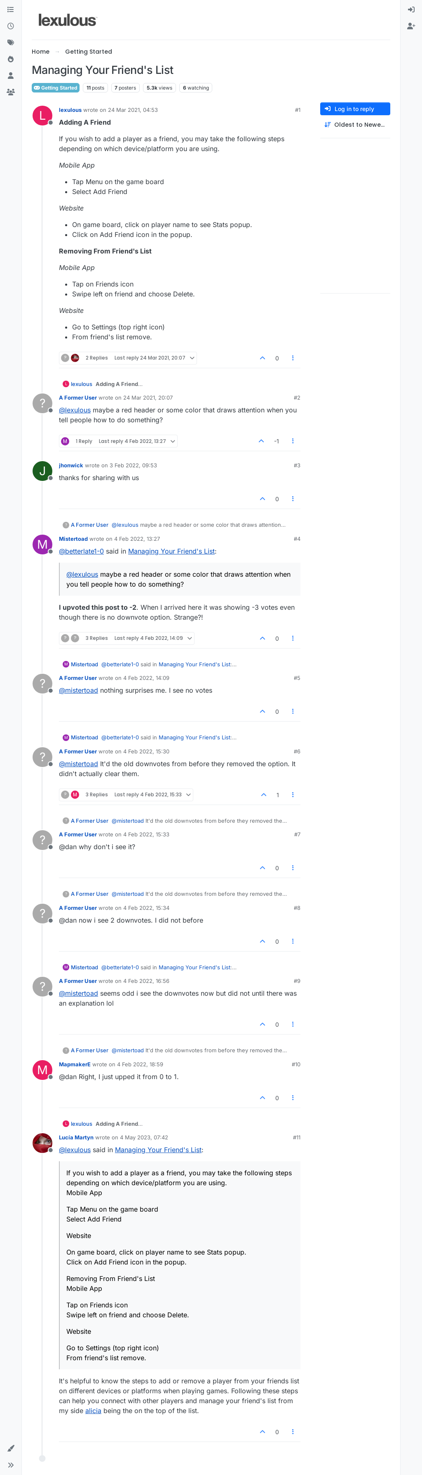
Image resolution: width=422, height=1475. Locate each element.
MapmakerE (75, 1064)
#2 (297, 397)
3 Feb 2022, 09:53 (133, 465)
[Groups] (10, 92)
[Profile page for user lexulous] (42, 115)
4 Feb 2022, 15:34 (146, 907)
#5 (297, 678)
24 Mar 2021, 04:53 (133, 110)
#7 (297, 834)
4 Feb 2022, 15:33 (146, 834)
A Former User (78, 397)
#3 (297, 465)
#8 (297, 907)
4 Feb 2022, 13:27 (137, 538)
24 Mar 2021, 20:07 (148, 397)
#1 (297, 110)
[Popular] (10, 59)
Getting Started (55, 88)
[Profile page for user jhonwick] (42, 471)
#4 (297, 538)
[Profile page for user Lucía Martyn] (42, 1143)
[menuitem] (411, 10)
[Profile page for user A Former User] (42, 403)
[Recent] (10, 26)
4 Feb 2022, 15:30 (146, 751)
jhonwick (71, 465)
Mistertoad (73, 538)
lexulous (70, 110)
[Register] (411, 26)
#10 (296, 1064)
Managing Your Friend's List (171, 551)
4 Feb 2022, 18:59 (140, 1064)
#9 (297, 981)
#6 (297, 751)
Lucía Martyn (76, 1137)
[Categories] (10, 10)
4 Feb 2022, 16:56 (146, 981)
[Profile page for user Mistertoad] (42, 544)
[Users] (10, 76)
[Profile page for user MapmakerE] (42, 1070)
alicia (93, 1410)
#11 (296, 1137)
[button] (10, 1448)
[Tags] (10, 43)
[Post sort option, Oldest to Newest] (355, 124)
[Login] (411, 10)
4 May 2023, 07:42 (144, 1137)
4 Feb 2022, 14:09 (146, 678)
